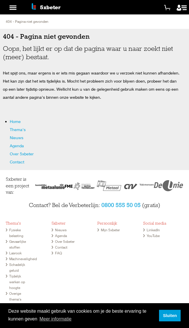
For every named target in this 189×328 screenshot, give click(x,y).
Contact (17, 161)
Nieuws (16, 137)
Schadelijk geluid (17, 267)
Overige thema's (15, 296)
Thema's (18, 129)
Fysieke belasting (16, 233)
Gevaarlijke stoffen (17, 244)
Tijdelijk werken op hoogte (17, 282)
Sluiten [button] (170, 315)
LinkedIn (153, 230)
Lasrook (15, 253)
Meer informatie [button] (55, 318)
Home (15, 121)
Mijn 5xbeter (110, 230)
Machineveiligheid (23, 259)
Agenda (17, 145)
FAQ (58, 253)
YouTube (153, 236)
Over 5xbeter (22, 153)
